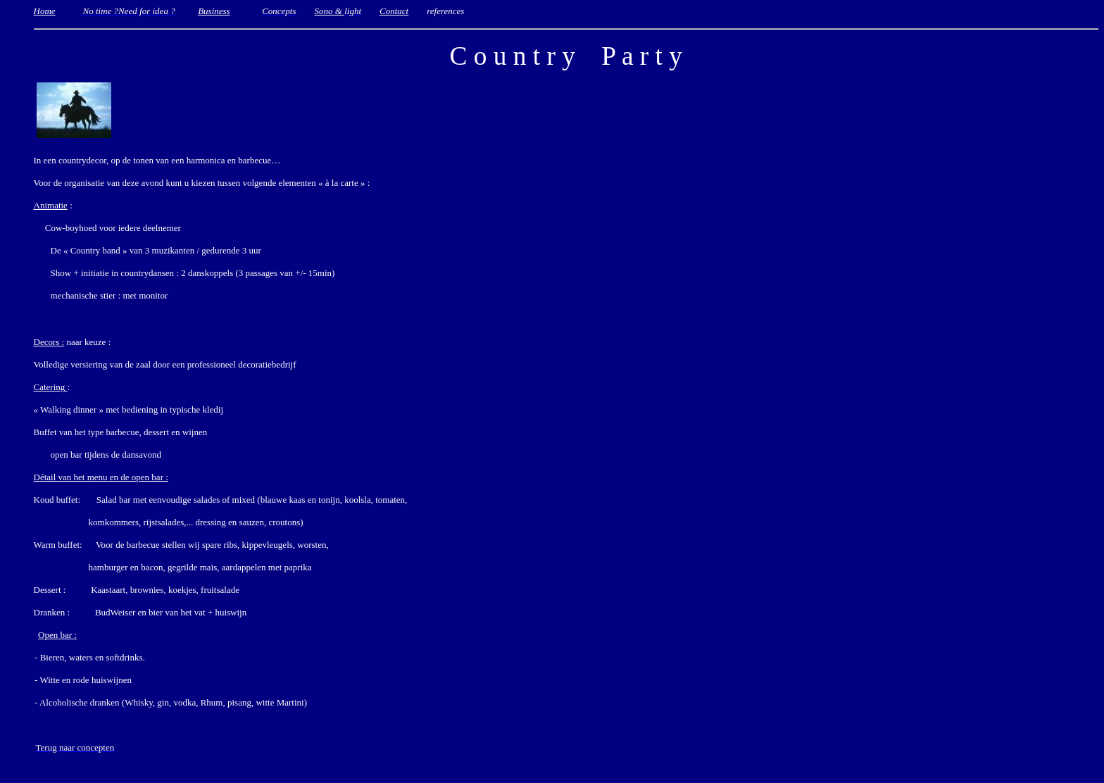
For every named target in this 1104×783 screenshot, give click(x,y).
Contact (394, 11)
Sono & (330, 11)
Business (214, 11)
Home (45, 11)
